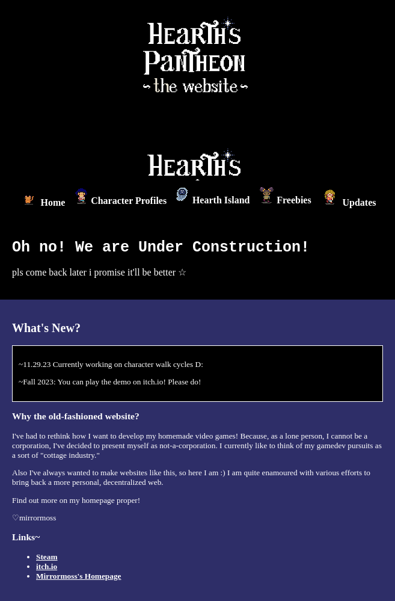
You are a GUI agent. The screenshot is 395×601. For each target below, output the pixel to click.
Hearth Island (213, 200)
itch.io (46, 566)
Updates (348, 202)
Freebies (285, 200)
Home (42, 202)
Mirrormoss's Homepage (78, 576)
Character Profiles (121, 201)
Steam (47, 556)
